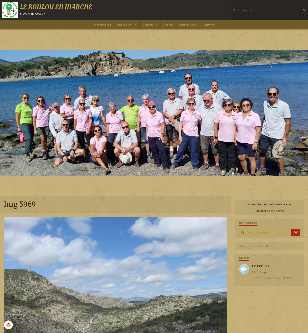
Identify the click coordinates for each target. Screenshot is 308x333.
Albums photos (188, 24)
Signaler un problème (270, 210)
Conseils (148, 24)
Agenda (168, 24)
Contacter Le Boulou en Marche (269, 204)
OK (295, 232)
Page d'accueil (102, 24)
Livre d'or (209, 24)
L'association (125, 24)
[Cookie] (8, 324)
